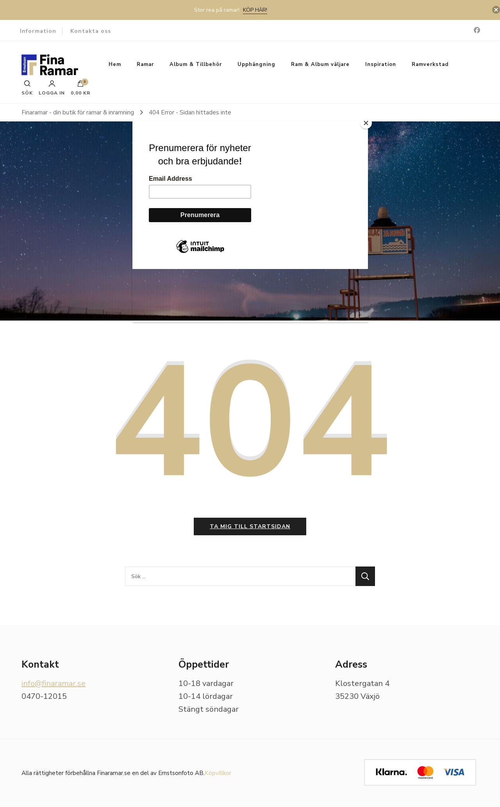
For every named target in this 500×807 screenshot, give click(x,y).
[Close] (366, 123)
